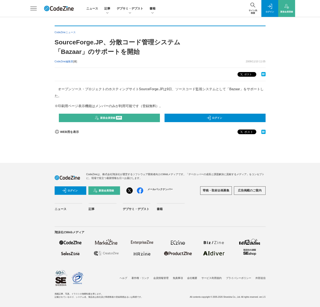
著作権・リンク (140, 278)
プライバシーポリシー (238, 278)
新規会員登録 (108, 118)
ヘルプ (123, 278)
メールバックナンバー (160, 189)
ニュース (92, 8)
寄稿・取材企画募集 (216, 190)
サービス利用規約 (211, 278)
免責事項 (178, 278)
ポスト (245, 74)
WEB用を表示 (67, 132)
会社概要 (192, 278)
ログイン (214, 118)
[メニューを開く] (33, 8)
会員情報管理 (161, 278)
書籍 (152, 9)
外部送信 (260, 278)
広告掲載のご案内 (250, 190)
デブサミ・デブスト (130, 9)
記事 (107, 9)
